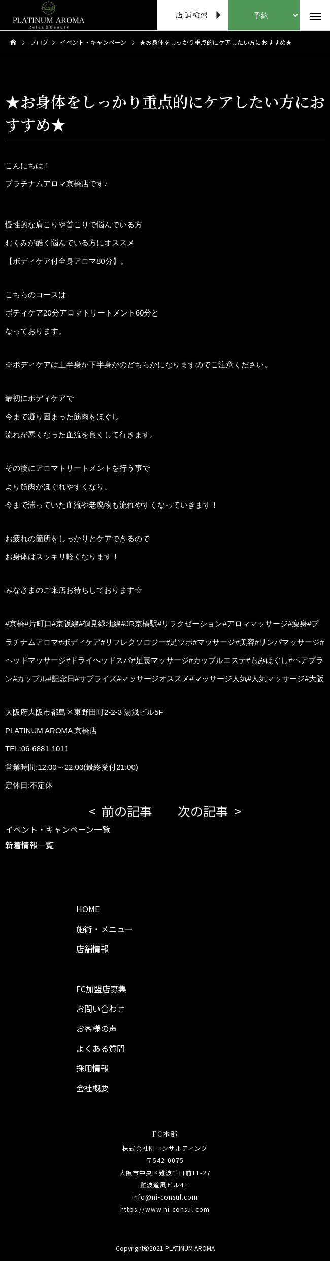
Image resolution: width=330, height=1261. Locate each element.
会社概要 (92, 1088)
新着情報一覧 (29, 845)
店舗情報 (92, 948)
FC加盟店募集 (101, 989)
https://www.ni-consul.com (165, 1209)
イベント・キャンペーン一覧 (57, 829)
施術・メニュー (104, 929)
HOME (88, 909)
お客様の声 (96, 1028)
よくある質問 (100, 1048)
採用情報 (92, 1068)
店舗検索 (192, 15)
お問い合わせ (100, 1008)
